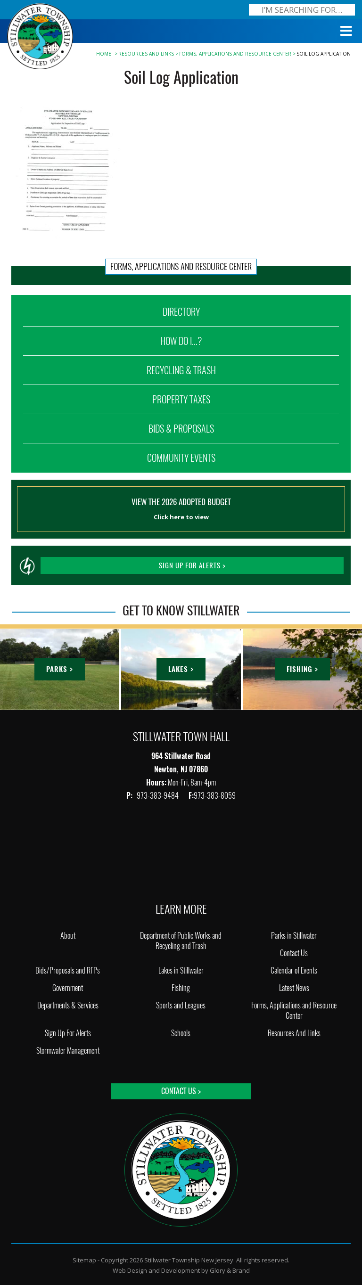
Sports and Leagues (181, 1005)
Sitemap (84, 1260)
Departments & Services (68, 1005)
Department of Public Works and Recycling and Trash (181, 941)
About (67, 936)
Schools (180, 1033)
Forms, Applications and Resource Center (235, 53)
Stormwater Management (67, 1051)
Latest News (294, 988)
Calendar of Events (294, 970)
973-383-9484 (158, 796)
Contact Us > (181, 1091)
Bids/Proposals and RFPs (67, 970)
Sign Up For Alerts (68, 1033)
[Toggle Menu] (346, 31)
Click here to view (181, 517)
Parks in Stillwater (294, 936)
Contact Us (294, 953)
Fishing (181, 988)
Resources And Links (146, 53)
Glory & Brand (230, 1270)
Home (103, 53)
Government (67, 988)
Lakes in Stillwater (181, 970)
